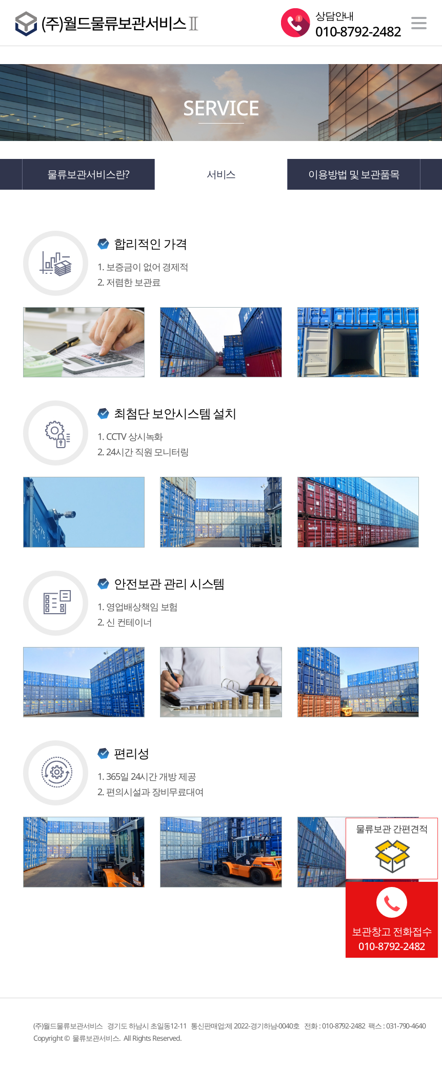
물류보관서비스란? (88, 174)
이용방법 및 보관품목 (353, 174)
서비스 (221, 174)
